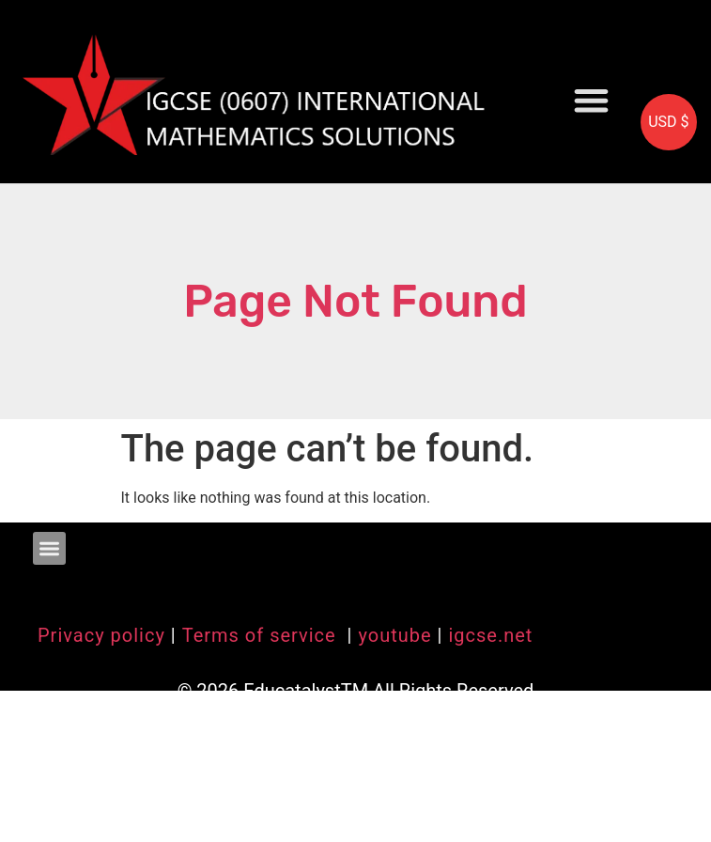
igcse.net (490, 635)
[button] (591, 100)
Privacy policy (101, 635)
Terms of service (262, 635)
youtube (394, 635)
